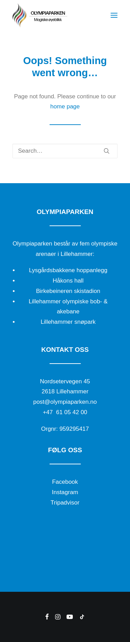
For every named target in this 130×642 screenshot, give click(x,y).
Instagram (65, 492)
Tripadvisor (65, 502)
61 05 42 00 (71, 412)
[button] (114, 15)
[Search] (65, 151)
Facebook (65, 482)
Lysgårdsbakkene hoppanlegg (68, 270)
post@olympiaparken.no (65, 402)
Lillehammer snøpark (68, 322)
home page (65, 106)
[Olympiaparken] (39, 15)
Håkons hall (68, 280)
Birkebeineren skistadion (68, 291)
